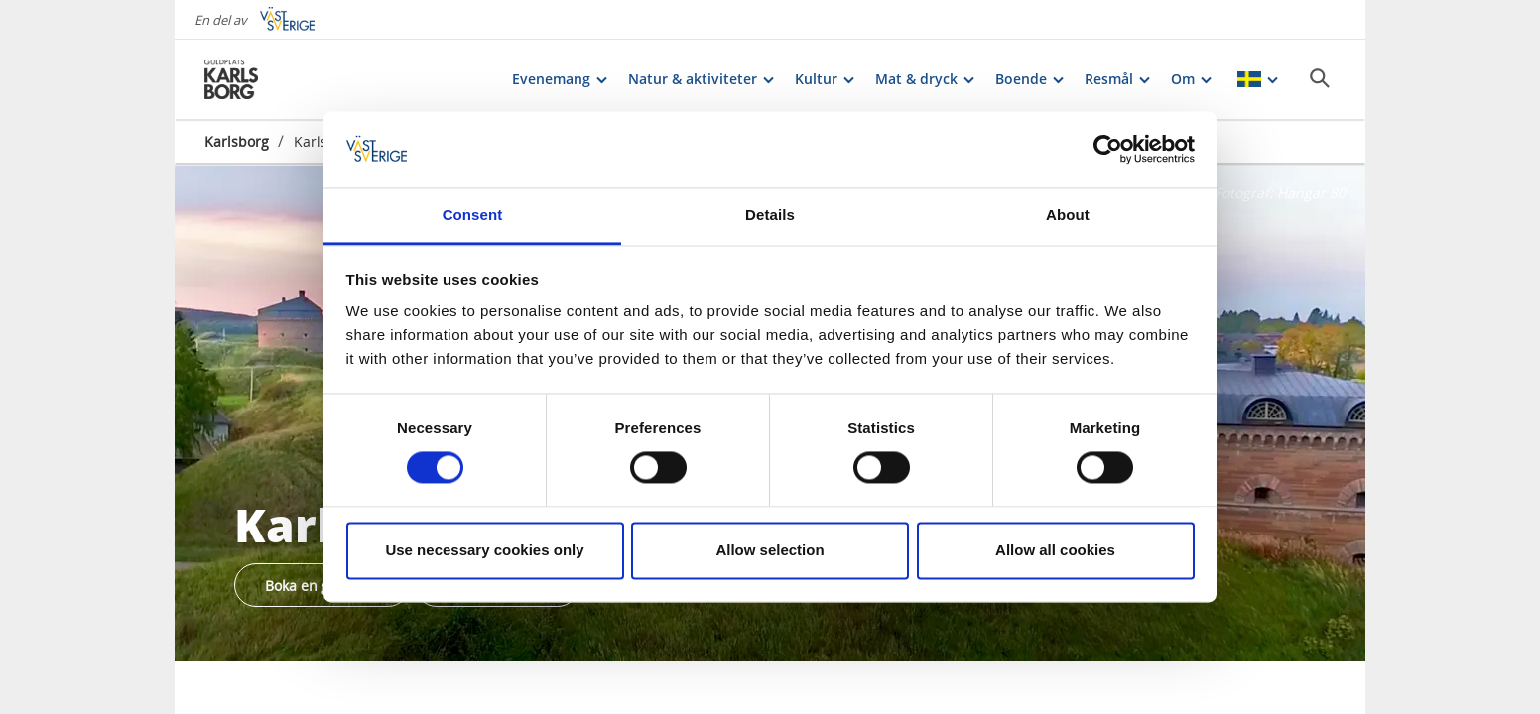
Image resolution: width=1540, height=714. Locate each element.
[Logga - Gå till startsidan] (273, 79)
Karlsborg (236, 141)
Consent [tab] (473, 214)
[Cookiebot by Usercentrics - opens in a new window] (1108, 150)
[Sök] (1320, 78)
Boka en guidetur (322, 585)
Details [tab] (770, 214)
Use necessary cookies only (484, 549)
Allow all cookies (1055, 549)
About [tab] (1068, 214)
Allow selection (769, 549)
